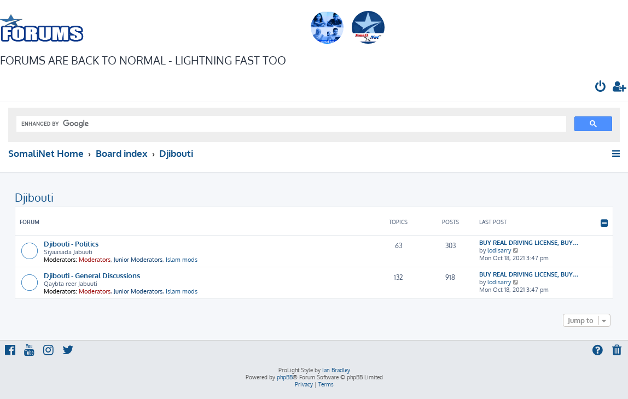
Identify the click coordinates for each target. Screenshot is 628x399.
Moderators (95, 259)
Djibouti (34, 197)
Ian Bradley (336, 370)
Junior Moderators (138, 259)
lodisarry (499, 250)
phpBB (285, 377)
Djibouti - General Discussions (92, 275)
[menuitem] (600, 87)
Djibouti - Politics (71, 243)
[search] (290, 124)
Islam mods (181, 259)
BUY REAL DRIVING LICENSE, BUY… (529, 243)
